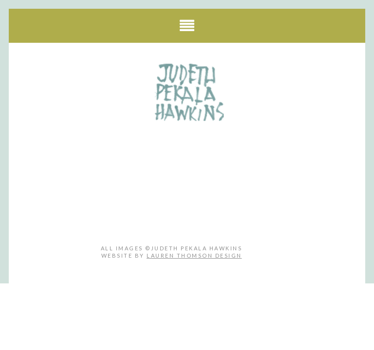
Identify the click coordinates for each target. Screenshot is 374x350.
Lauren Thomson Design (194, 255)
